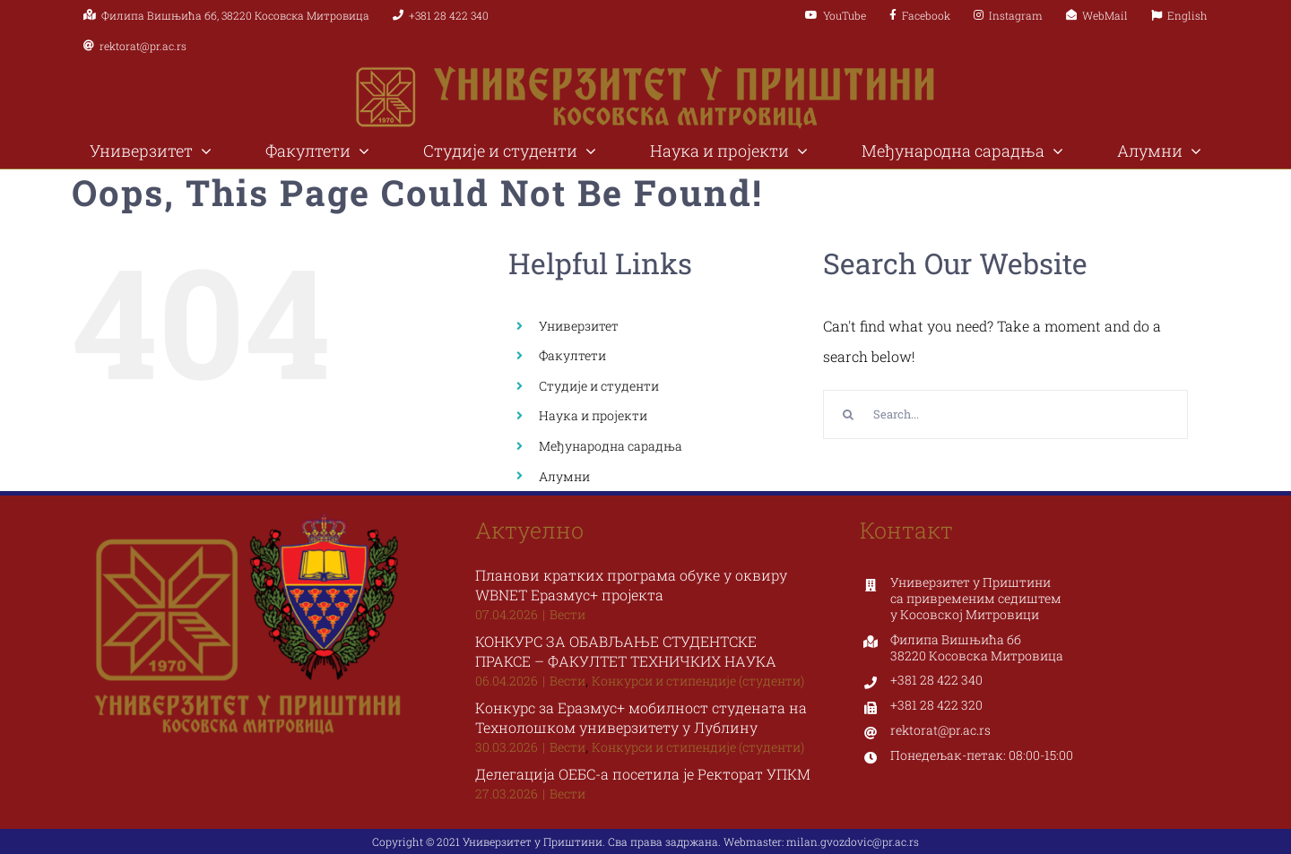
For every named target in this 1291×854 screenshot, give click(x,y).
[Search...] (1005, 414)
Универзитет (579, 325)
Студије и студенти (599, 385)
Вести (567, 614)
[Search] (847, 414)
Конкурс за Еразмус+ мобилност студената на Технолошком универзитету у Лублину (641, 717)
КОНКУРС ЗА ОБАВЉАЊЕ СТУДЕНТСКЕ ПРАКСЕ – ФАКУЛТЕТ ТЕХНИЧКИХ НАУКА (625, 651)
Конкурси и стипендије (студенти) (698, 680)
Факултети (572, 355)
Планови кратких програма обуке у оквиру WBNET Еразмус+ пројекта (631, 584)
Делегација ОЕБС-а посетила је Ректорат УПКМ (642, 773)
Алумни (564, 476)
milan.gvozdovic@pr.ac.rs (852, 841)
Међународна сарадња (610, 445)
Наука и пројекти (593, 415)
